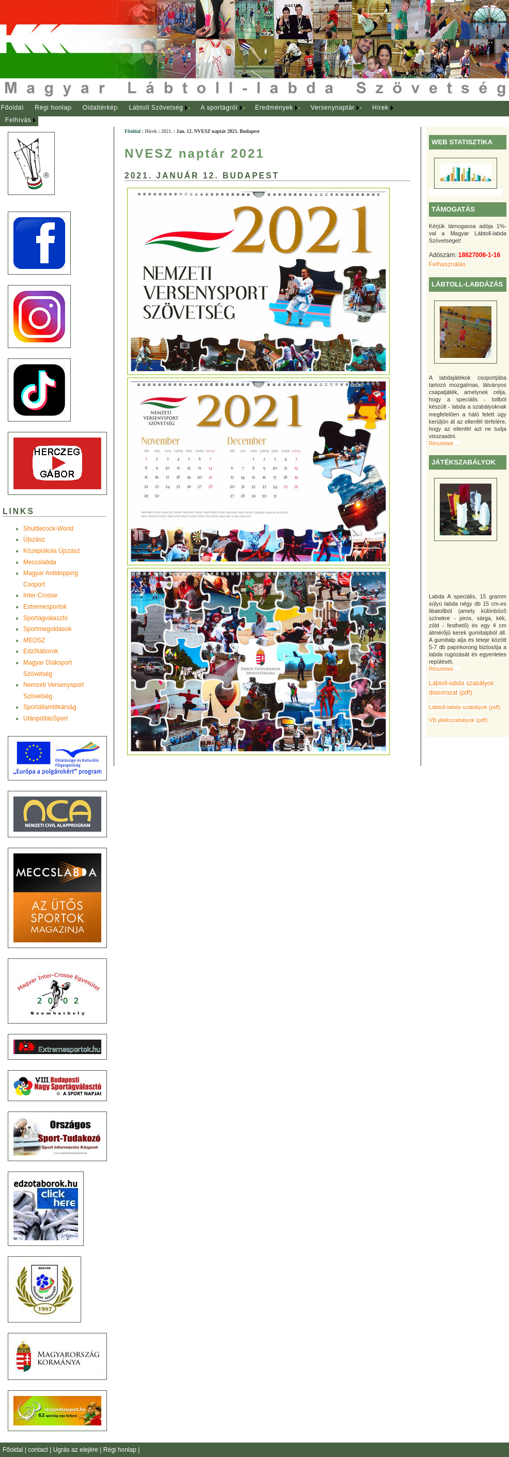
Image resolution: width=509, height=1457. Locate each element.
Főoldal (12, 107)
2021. (167, 131)
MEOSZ (34, 640)
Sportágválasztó (45, 618)
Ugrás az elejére (76, 1449)
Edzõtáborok (40, 651)
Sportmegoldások (47, 629)
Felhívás (18, 120)
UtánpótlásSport (45, 718)
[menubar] (206, 114)
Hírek (380, 107)
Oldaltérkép (100, 107)
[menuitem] (12, 108)
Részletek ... (444, 443)
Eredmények (274, 107)
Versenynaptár (332, 107)
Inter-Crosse (40, 595)
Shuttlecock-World (48, 528)
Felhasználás (447, 264)
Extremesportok (45, 606)
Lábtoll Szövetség (156, 107)
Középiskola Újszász (51, 550)
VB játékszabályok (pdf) (458, 720)
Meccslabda (39, 562)
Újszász (34, 539)
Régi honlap (53, 107)
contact (39, 1449)
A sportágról (218, 107)
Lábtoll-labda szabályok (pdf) (464, 707)
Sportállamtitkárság (49, 707)
